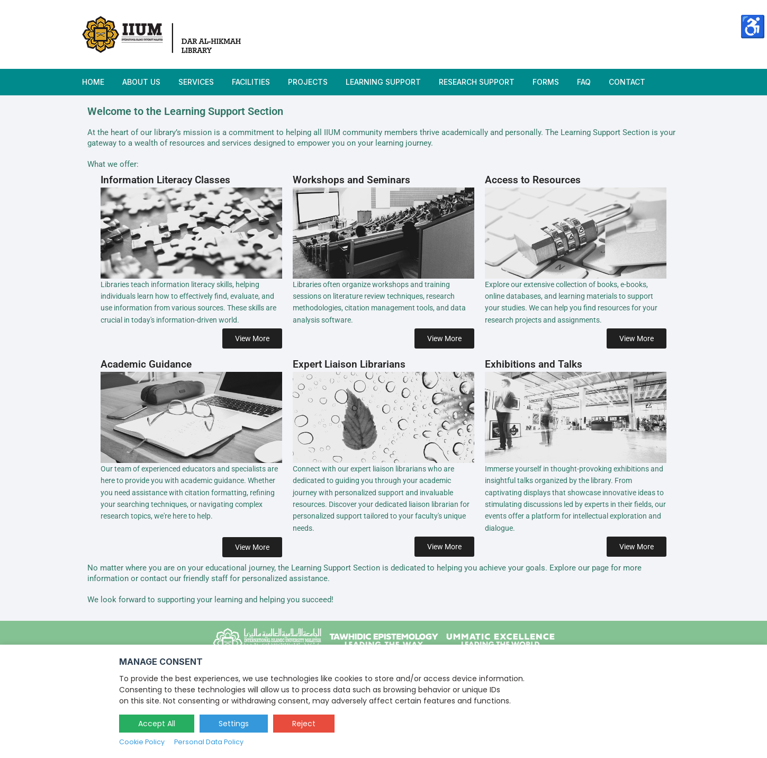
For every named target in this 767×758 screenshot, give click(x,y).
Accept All (156, 723)
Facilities (251, 81)
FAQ (584, 81)
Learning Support (383, 81)
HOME (93, 81)
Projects (308, 81)
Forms (546, 81)
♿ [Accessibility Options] (752, 26)
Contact (627, 81)
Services (196, 81)
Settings (234, 723)
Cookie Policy (142, 741)
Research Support (477, 81)
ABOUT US (141, 81)
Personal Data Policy (208, 741)
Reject (303, 723)
